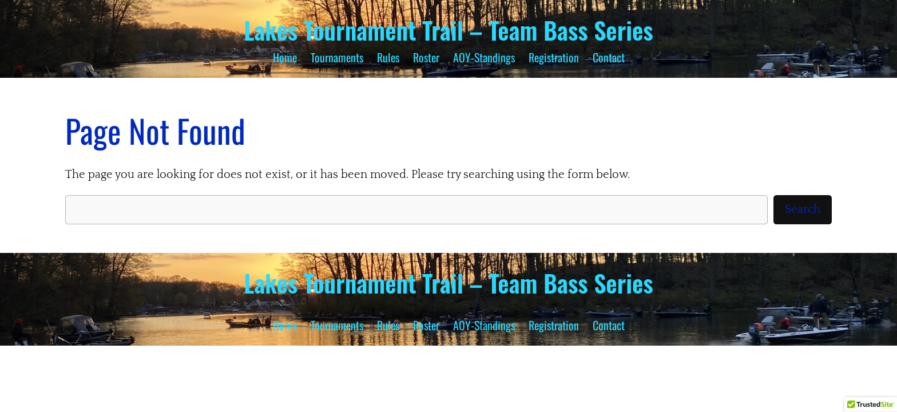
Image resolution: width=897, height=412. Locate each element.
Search (802, 209)
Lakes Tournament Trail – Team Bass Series (448, 29)
